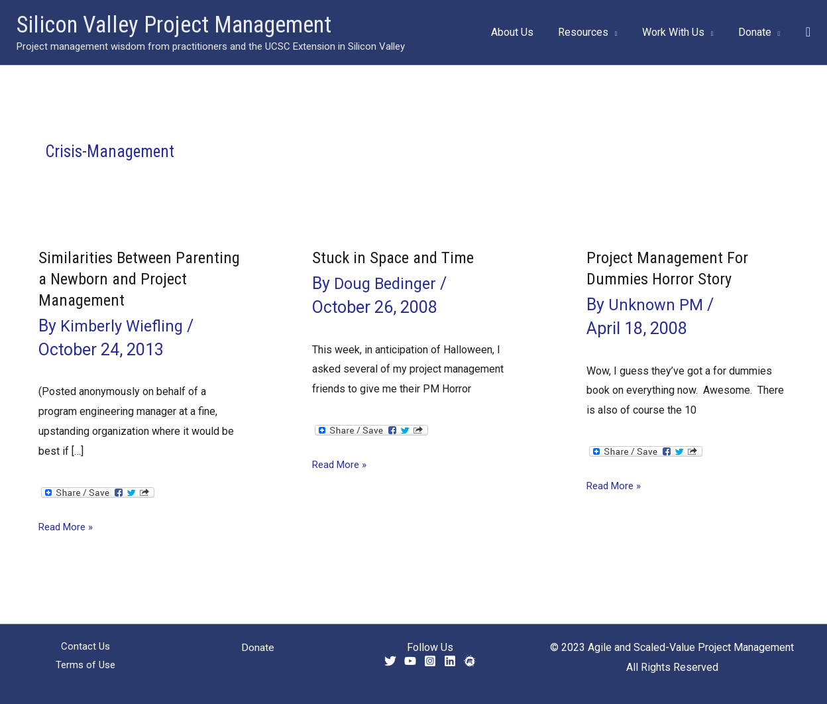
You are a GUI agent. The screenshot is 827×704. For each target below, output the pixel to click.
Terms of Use (85, 666)
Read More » (67, 527)
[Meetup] (470, 661)
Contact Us (85, 647)
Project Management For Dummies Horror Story (670, 267)
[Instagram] (430, 661)
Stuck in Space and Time (396, 257)
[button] (808, 32)
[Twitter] (390, 661)
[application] (621, 32)
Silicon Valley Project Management (174, 24)
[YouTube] (410, 661)
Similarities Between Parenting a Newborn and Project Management (124, 278)
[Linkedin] (450, 661)
